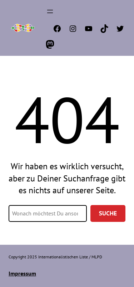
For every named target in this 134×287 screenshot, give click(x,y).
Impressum (22, 273)
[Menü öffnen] (50, 11)
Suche (108, 213)
